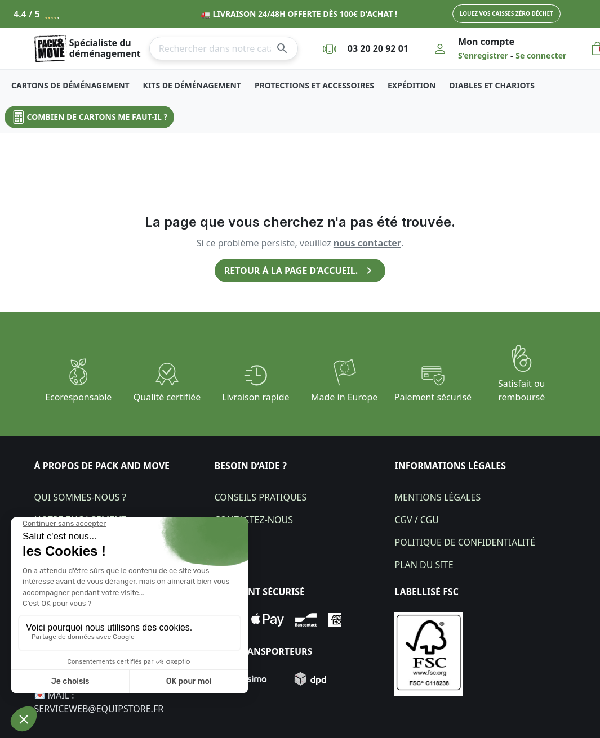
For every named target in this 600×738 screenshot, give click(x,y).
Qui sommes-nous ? (80, 497)
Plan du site (423, 565)
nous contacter (367, 243)
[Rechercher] (223, 48)
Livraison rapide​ (256, 397)
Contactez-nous (253, 520)
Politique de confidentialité (464, 542)
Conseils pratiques (260, 497)
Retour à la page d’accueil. (300, 270)
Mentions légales (437, 497)
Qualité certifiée (167, 397)
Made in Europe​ (344, 397)
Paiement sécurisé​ (433, 397)
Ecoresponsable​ (78, 397)
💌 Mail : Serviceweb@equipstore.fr (99, 702)
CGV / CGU (416, 520)
